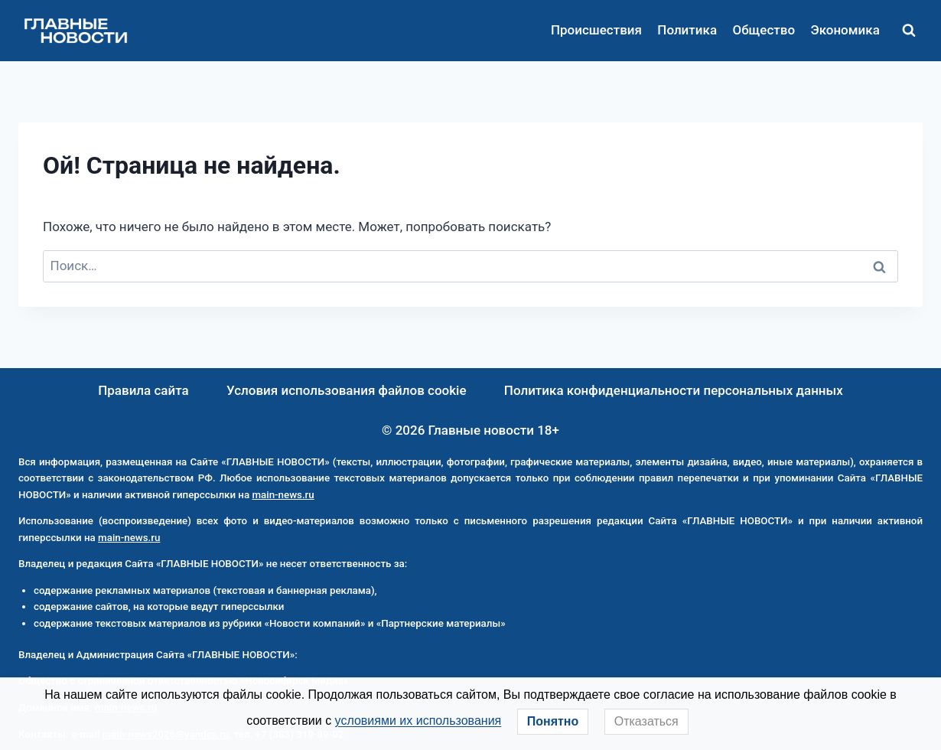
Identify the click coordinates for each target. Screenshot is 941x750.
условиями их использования (418, 720)
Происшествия (596, 30)
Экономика (844, 30)
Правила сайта (143, 390)
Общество (763, 30)
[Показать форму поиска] (909, 30)
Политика (687, 30)
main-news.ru (283, 495)
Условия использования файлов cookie (346, 390)
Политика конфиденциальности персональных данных (673, 390)
